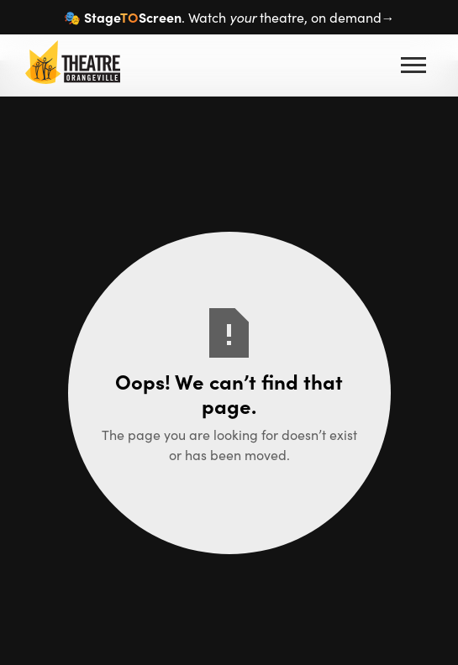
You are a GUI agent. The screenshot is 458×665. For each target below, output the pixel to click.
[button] (413, 65)
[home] (68, 65)
